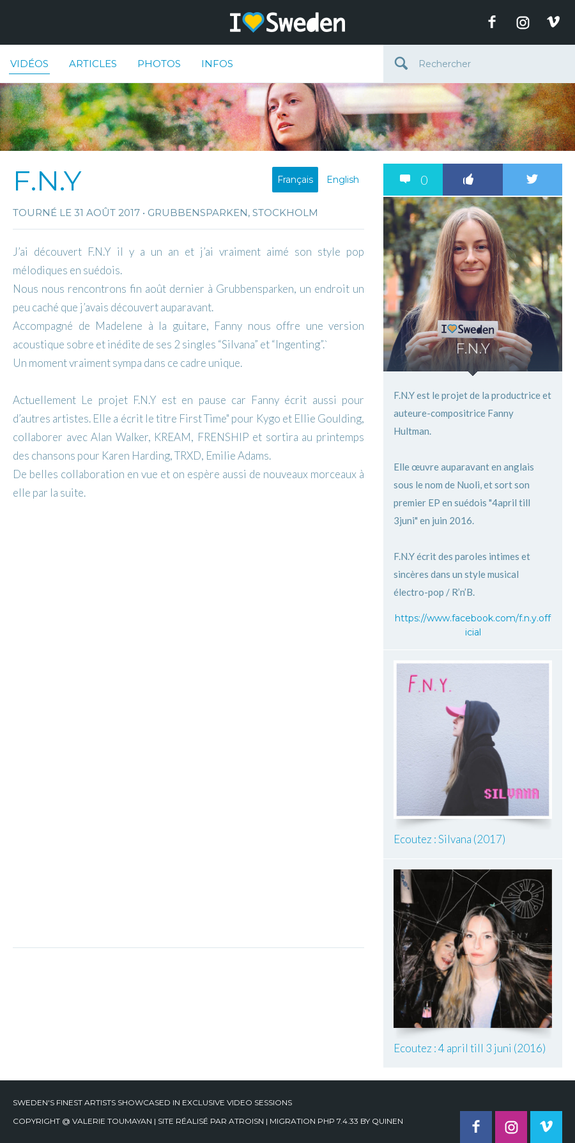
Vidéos (29, 66)
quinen (387, 1121)
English (342, 179)
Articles (93, 64)
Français (295, 179)
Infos (217, 64)
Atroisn (246, 1121)
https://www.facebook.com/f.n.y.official (473, 625)
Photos (159, 64)
